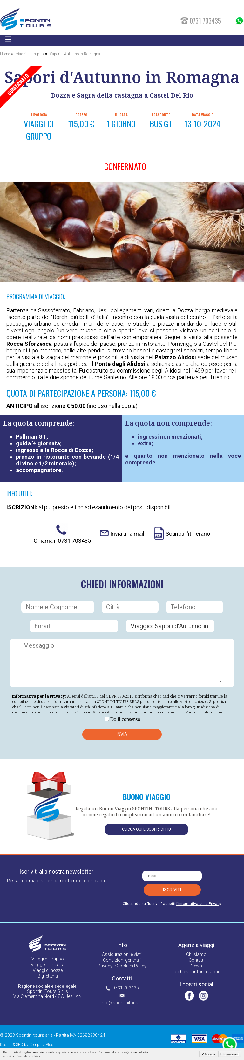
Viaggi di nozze (48, 970)
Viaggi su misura (47, 964)
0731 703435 (125, 987)
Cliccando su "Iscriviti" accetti (172, 904)
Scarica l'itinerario (188, 533)
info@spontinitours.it (122, 1002)
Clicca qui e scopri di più (146, 829)
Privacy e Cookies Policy (122, 965)
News (196, 965)
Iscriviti (172, 889)
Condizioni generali (122, 960)
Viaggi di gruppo (47, 958)
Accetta (209, 1054)
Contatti (196, 960)
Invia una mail (127, 533)
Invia (122, 734)
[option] (122, 232)
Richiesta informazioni (196, 971)
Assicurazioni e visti (122, 954)
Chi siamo (196, 954)
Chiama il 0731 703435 (62, 540)
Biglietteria (47, 976)
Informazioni (229, 1054)
